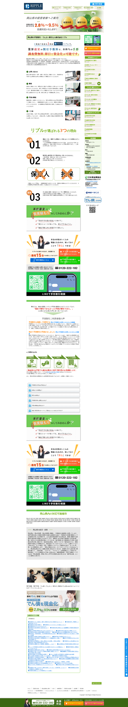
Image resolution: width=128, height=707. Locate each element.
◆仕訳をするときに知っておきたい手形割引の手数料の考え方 (63, 657)
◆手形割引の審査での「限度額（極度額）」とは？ (41, 644)
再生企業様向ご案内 (46, 688)
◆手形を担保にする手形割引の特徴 (37, 654)
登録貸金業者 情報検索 (91, 187)
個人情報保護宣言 (39, 690)
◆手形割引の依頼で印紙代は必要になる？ (39, 636)
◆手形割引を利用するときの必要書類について (40, 663)
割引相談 (82, 688)
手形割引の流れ (36, 688)
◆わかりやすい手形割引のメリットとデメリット (40, 664)
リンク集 (88, 690)
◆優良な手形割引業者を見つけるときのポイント (40, 630)
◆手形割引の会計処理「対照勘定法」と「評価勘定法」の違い (44, 638)
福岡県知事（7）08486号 (92, 166)
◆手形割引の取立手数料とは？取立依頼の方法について (42, 658)
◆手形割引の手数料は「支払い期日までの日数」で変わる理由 (44, 641)
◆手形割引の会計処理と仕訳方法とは (38, 627)
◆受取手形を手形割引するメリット (61, 636)
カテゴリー (94, 690)
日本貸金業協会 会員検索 (91, 181)
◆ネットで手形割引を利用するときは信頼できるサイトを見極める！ (46, 647)
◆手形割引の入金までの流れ (35, 661)
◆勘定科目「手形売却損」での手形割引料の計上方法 (42, 633)
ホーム (29, 688)
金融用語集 (59, 688)
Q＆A (53, 688)
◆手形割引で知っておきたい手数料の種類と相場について (43, 651)
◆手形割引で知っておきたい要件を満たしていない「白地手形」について (47, 667)
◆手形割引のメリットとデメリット (37, 626)
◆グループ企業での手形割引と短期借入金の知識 (61, 654)
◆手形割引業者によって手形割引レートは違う (40, 670)
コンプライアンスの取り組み (62, 690)
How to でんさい (43, 692)
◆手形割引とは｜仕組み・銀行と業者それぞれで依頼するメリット (45, 621)
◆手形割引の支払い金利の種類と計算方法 (39, 632)
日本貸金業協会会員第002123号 (93, 162)
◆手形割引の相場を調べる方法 (36, 650)
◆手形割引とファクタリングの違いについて (54, 624)
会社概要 (75, 688)
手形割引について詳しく (33, 692)
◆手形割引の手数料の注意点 (59, 655)
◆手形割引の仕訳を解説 (34, 624)
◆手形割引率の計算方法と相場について (66, 630)
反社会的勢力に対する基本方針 (77, 690)
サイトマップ (30, 690)
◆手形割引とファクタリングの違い (64, 663)
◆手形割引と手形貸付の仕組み (36, 657)
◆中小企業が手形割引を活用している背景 (39, 655)
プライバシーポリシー (49, 690)
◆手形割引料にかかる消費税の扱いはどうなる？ (65, 632)
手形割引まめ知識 (67, 688)
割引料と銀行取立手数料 (53, 372)
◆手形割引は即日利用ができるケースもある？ (59, 650)
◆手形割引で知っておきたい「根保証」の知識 (58, 661)
